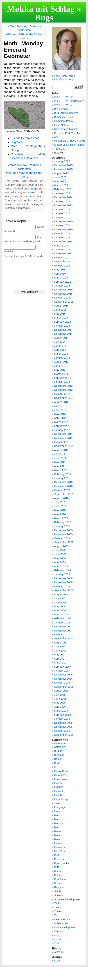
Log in (57, 960)
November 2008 (63, 582)
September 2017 (63, 261)
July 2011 (59, 454)
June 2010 (60, 506)
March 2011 (61, 470)
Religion (59, 887)
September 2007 (63, 638)
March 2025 (61, 185)
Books (57, 759)
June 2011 (60, 458)
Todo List (59, 148)
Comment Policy (63, 121)
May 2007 (60, 654)
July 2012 (59, 405)
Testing (58, 907)
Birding (58, 750)
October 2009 (62, 538)
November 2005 (63, 726)
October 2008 (62, 586)
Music (57, 839)
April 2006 (60, 706)
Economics (60, 779)
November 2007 (63, 630)
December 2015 (63, 289)
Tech (57, 903)
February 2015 (62, 321)
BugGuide (17, 142)
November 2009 (63, 534)
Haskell (58, 791)
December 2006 (63, 674)
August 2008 (61, 594)
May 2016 (60, 269)
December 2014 (63, 329)
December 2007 (63, 626)
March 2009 (61, 566)
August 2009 (61, 546)
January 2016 (62, 285)
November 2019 (63, 229)
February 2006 (62, 714)
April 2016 (60, 273)
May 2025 (60, 181)
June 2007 (60, 650)
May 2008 (60, 606)
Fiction (58, 783)
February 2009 (62, 570)
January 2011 (62, 478)
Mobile (58, 831)
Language (60, 807)
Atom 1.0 (59, 952)
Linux (57, 811)
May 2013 (60, 369)
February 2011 (62, 474)
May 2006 (60, 702)
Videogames (61, 923)
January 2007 (62, 670)
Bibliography (61, 109)
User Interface (62, 919)
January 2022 (62, 213)
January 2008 (62, 622)
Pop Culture (61, 879)
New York (59, 851)
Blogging (59, 755)
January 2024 (62, 201)
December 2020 (63, 221)
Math (57, 827)
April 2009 (60, 562)
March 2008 (61, 614)
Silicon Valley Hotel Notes (69, 144)
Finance (58, 787)
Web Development (64, 927)
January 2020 (62, 225)
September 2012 (63, 397)
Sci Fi (57, 891)
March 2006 (61, 710)
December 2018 (63, 241)
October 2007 (62, 634)
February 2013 (62, 377)
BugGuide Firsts (63, 117)
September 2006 (63, 686)
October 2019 (62, 233)
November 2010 (63, 486)
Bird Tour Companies (66, 113)
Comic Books (61, 771)
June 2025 (60, 177)
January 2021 (62, 217)
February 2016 (62, 281)
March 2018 (61, 245)
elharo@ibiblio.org (62, 79)
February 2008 (62, 618)
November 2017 (63, 253)
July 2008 (59, 598)
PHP (57, 867)
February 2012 (62, 426)
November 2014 (63, 333)
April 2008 (60, 610)
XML (57, 943)
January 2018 (62, 249)
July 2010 (59, 502)
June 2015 (60, 309)
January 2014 (62, 357)
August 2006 (61, 690)
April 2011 (60, 466)
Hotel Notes (61, 125)
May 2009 (60, 558)
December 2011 (63, 434)
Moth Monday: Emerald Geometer (24, 49)
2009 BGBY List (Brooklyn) (69, 101)
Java (57, 803)
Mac (56, 815)
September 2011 (63, 446)
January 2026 (62, 161)
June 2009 (60, 554)
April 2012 (60, 417)
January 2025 (62, 193)
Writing (58, 939)
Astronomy (60, 747)
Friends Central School (25, 138)
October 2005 (62, 730)
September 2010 (63, 494)
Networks (59, 847)
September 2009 (63, 542)
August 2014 (61, 337)
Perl (56, 855)
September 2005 (63, 734)
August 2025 (61, 173)
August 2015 (61, 305)
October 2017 (62, 257)
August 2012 (61, 402)
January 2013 (62, 381)
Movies (58, 835)
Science (58, 895)
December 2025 (63, 165)
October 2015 (62, 297)
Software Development (67, 899)
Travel (57, 911)
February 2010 (62, 522)
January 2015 (62, 325)
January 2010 (62, 526)
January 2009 (62, 574)
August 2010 (61, 498)
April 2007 (60, 658)
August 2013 (61, 361)
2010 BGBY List (63, 105)
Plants (57, 871)
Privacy (58, 883)
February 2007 (62, 666)
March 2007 (61, 662)
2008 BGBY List (63, 97)
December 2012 (63, 385)
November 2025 (63, 169)
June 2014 (60, 345)
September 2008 (63, 590)
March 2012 (61, 422)
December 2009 (63, 530)
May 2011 (60, 462)
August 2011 (61, 450)
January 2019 (62, 237)
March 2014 (61, 353)
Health (58, 795)
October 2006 (62, 682)
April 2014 (60, 349)
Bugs (44, 17)
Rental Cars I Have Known (69, 140)
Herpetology (61, 799)
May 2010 (60, 510)
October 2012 (62, 394)
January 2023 (62, 209)
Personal (59, 859)
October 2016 (62, 265)
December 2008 (63, 578)
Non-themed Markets (66, 129)
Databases (60, 775)
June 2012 (60, 410)
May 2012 (60, 414)
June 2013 (60, 365)
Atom (32, 196)
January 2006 (62, 718)
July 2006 (59, 694)
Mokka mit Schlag (41, 9)
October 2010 (62, 490)
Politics (58, 875)
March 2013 (61, 374)
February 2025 (62, 189)
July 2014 (59, 341)
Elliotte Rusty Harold (63, 76)
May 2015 (60, 313)
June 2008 (60, 602)
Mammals (59, 823)
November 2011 (63, 438)
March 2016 (61, 277)
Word (57, 935)
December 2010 (63, 482)
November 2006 (63, 678)
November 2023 (63, 205)
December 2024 (63, 197)
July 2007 (59, 646)
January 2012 (62, 430)
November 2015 (63, 293)
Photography (61, 863)
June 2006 (60, 698)
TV (55, 915)
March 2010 (61, 518)
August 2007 (61, 642)
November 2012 (63, 389)
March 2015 (61, 317)
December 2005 (63, 722)
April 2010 (60, 514)
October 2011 (62, 442)
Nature (58, 843)
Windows (59, 931)
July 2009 (59, 550)
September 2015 (63, 301)
